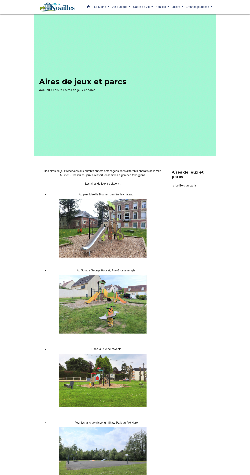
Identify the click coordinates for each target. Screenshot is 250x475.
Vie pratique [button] (120, 6)
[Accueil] (56, 7)
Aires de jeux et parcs (80, 90)
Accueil (44, 90)
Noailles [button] (161, 6)
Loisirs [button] (176, 6)
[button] (88, 7)
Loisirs (57, 90)
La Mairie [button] (100, 6)
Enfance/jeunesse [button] (198, 6)
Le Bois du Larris (184, 186)
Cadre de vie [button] (142, 6)
